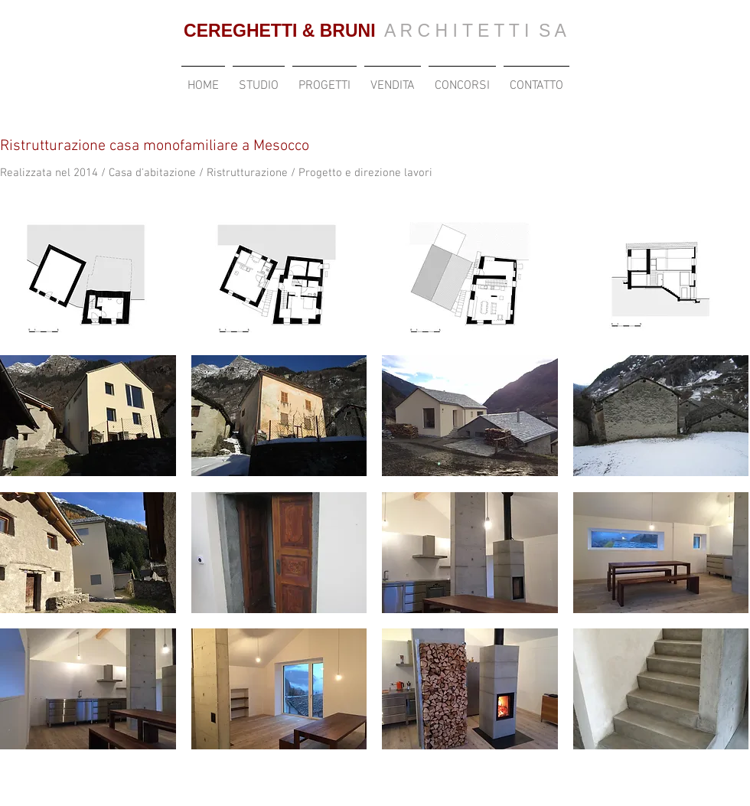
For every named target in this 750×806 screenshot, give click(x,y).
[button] (88, 279)
